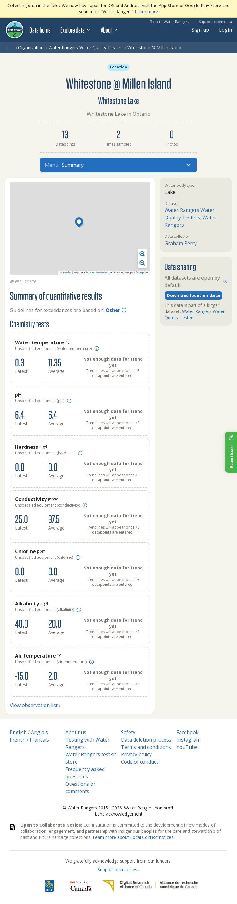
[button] (80, 223)
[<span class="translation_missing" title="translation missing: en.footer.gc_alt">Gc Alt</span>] (81, 886)
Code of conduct (139, 761)
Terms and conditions (146, 747)
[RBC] (49, 886)
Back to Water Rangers (169, 21)
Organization (31, 47)
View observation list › (35, 705)
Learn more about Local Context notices (133, 837)
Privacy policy (136, 754)
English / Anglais (29, 732)
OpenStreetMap (98, 272)
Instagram (188, 739)
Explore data (75, 29)
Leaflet (66, 272)
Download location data (193, 295)
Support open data (215, 21)
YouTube (187, 747)
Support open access (118, 869)
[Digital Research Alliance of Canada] (150, 886)
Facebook (188, 732)
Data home (40, 29)
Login (225, 29)
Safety (128, 732)
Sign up (200, 29)
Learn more (146, 11)
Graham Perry (181, 243)
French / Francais (29, 739)
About (109, 29)
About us (75, 732)
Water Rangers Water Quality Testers (85, 47)
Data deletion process (146, 739)
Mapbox (143, 272)
